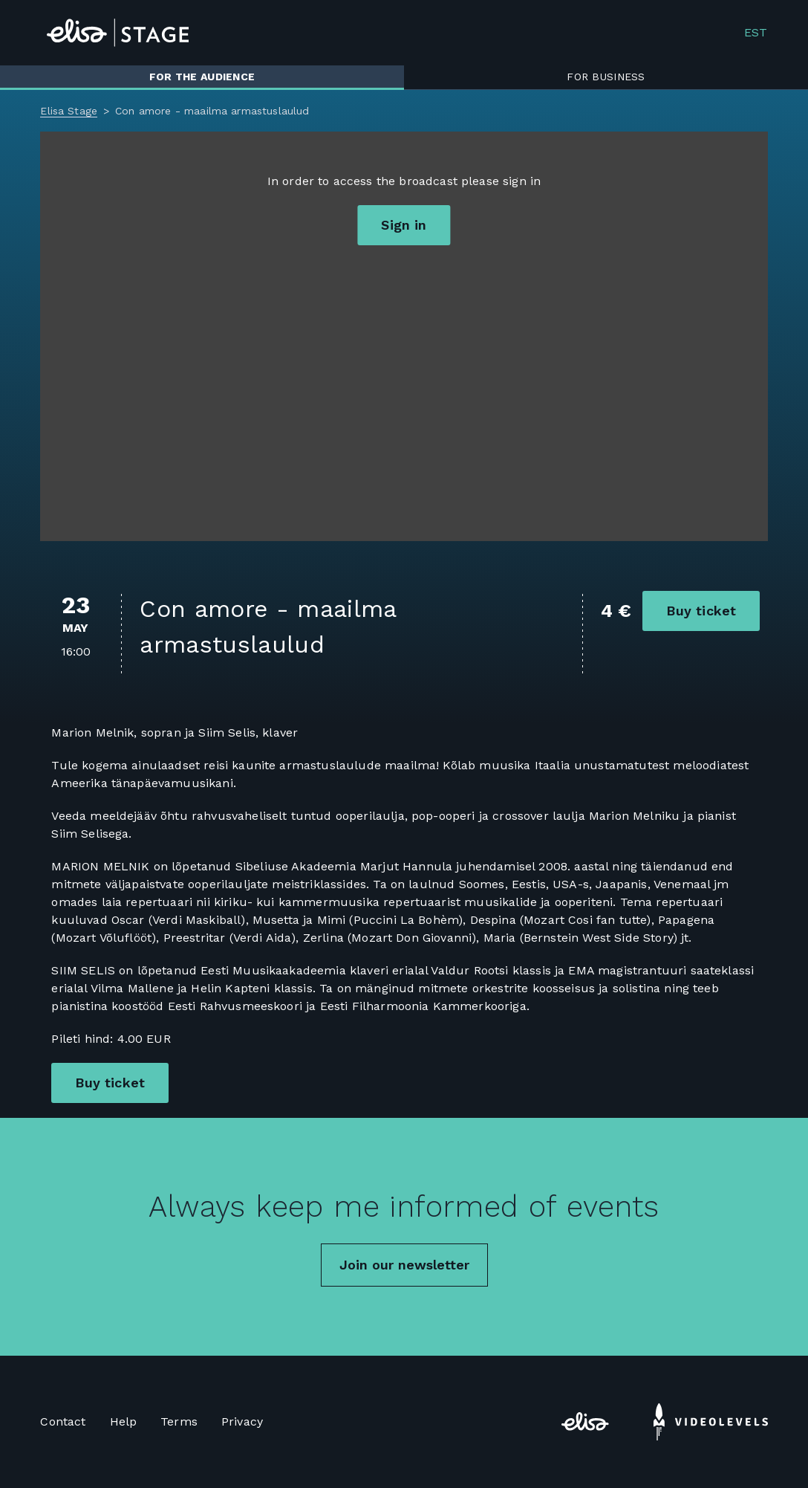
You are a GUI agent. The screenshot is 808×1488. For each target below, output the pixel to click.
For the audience (202, 77)
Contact (62, 1421)
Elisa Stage (68, 111)
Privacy (242, 1421)
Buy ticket (701, 610)
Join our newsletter (404, 1264)
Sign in (403, 225)
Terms (179, 1421)
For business (606, 77)
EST (755, 33)
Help (123, 1421)
